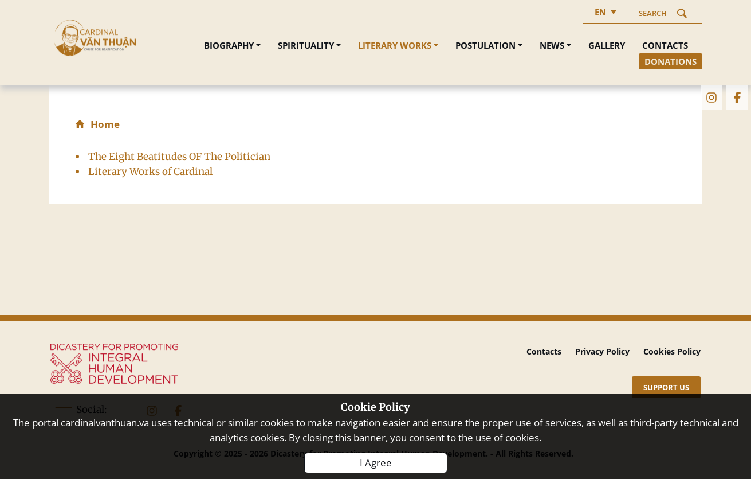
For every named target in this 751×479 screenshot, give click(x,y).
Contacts (665, 45)
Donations (670, 61)
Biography (229, 45)
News (552, 45)
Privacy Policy (602, 351)
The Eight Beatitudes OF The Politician (179, 156)
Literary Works (394, 45)
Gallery (606, 45)
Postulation (485, 45)
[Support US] (666, 387)
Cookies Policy (672, 351)
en (600, 12)
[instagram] (710, 96)
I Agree (376, 462)
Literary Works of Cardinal (150, 171)
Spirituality (306, 45)
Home (105, 124)
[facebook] (736, 96)
